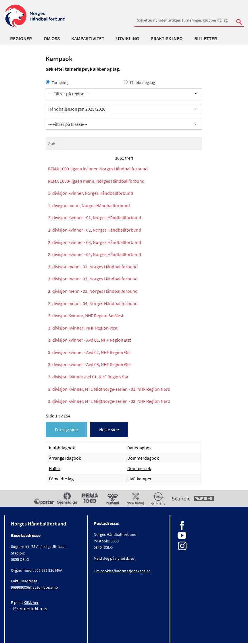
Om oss (52, 38)
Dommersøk (139, 468)
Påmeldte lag (61, 479)
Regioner (21, 38)
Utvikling (127, 38)
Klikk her (31, 602)
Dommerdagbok (143, 458)
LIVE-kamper (139, 479)
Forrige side (66, 429)
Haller (54, 468)
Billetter (205, 38)
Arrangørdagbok (65, 458)
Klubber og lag (139, 82)
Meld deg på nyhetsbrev (114, 558)
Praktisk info (166, 38)
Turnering (57, 82)
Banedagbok (139, 448)
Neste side (109, 429)
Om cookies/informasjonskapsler (122, 570)
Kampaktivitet (87, 38)
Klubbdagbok (62, 448)
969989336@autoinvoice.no (34, 587)
